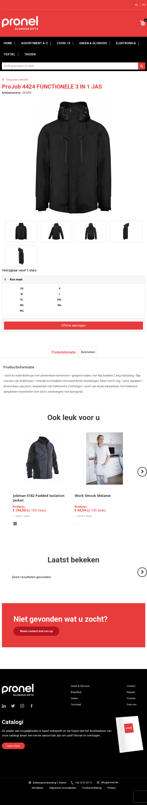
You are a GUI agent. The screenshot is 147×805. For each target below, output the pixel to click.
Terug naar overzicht (17, 79)
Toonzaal (76, 704)
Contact (131, 686)
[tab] (63, 352)
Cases (74, 698)
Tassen (30, 54)
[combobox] (73, 66)
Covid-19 (63, 43)
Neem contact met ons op (36, 631)
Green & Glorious (93, 43)
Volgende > (142, 476)
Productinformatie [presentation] (64, 352)
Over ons (131, 704)
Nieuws (131, 692)
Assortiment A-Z (34, 43)
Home (8, 43)
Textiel (9, 54)
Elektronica (126, 43)
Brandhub (76, 692)
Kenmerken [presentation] (88, 352)
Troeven (131, 698)
